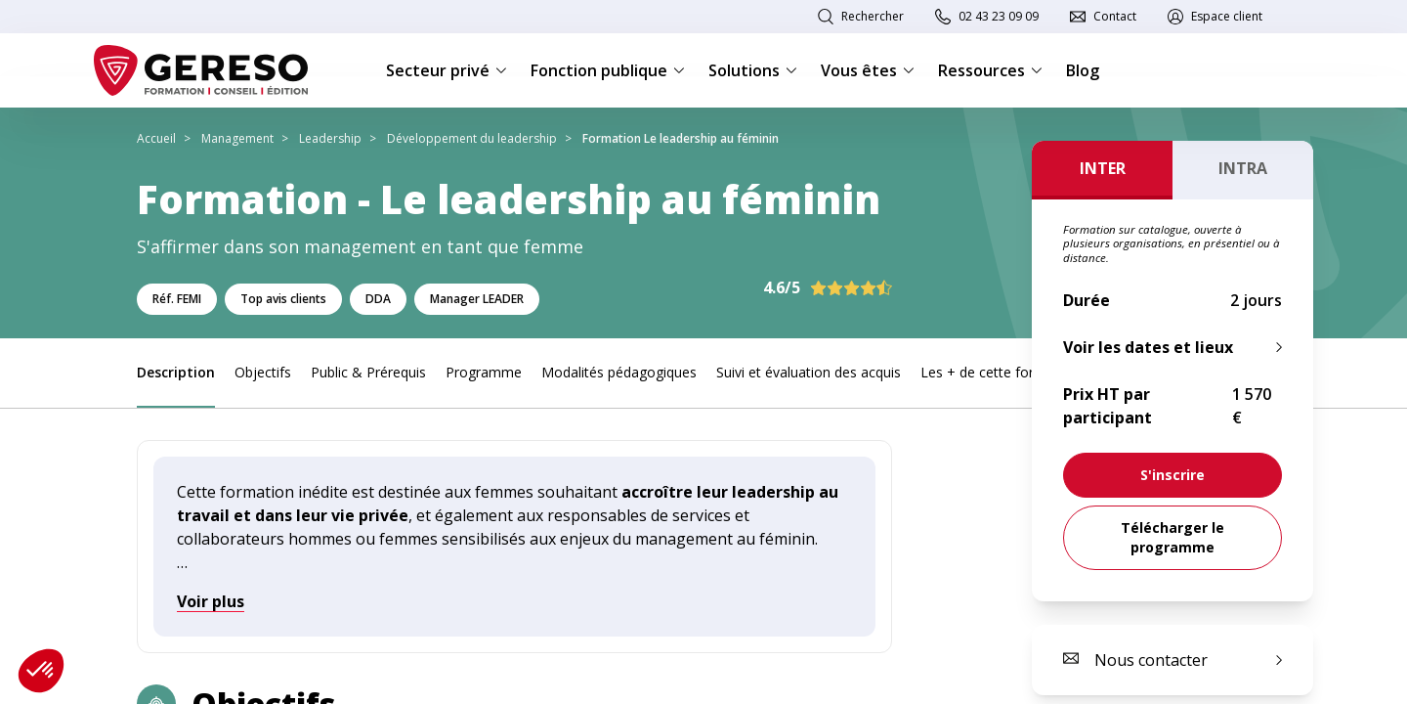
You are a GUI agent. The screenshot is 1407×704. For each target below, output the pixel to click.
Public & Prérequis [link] (368, 372)
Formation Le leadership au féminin (680, 138)
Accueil (156, 138)
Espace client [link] (1226, 16)
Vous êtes (868, 70)
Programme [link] (484, 372)
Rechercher (872, 16)
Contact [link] (1114, 16)
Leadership (330, 138)
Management (237, 138)
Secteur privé (446, 70)
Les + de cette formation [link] (999, 372)
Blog (1082, 70)
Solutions (752, 70)
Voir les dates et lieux (1148, 347)
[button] (41, 670)
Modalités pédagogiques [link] (619, 372)
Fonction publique (608, 70)
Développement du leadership (472, 138)
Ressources (990, 70)
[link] (1172, 475)
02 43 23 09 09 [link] (999, 16)
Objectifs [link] (262, 372)
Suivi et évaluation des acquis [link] (808, 372)
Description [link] (176, 372)
